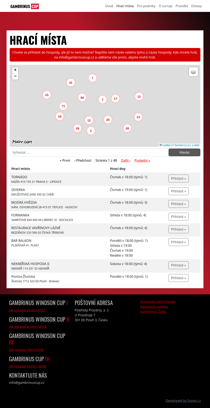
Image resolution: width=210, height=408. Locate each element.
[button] (92, 131)
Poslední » (142, 160)
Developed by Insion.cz (183, 400)
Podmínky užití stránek (157, 301)
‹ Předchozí (82, 160)
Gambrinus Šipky (153, 311)
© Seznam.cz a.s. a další (185, 145)
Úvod (109, 6)
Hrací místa (125, 6)
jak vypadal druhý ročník (28, 326)
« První (65, 160)
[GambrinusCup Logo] (24, 6)
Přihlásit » (178, 178)
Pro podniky (146, 6)
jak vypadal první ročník (27, 310)
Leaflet (165, 145)
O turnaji (165, 6)
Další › (125, 160)
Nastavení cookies (154, 306)
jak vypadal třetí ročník (26, 349)
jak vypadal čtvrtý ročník (27, 366)
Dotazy (196, 6)
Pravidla (182, 6)
